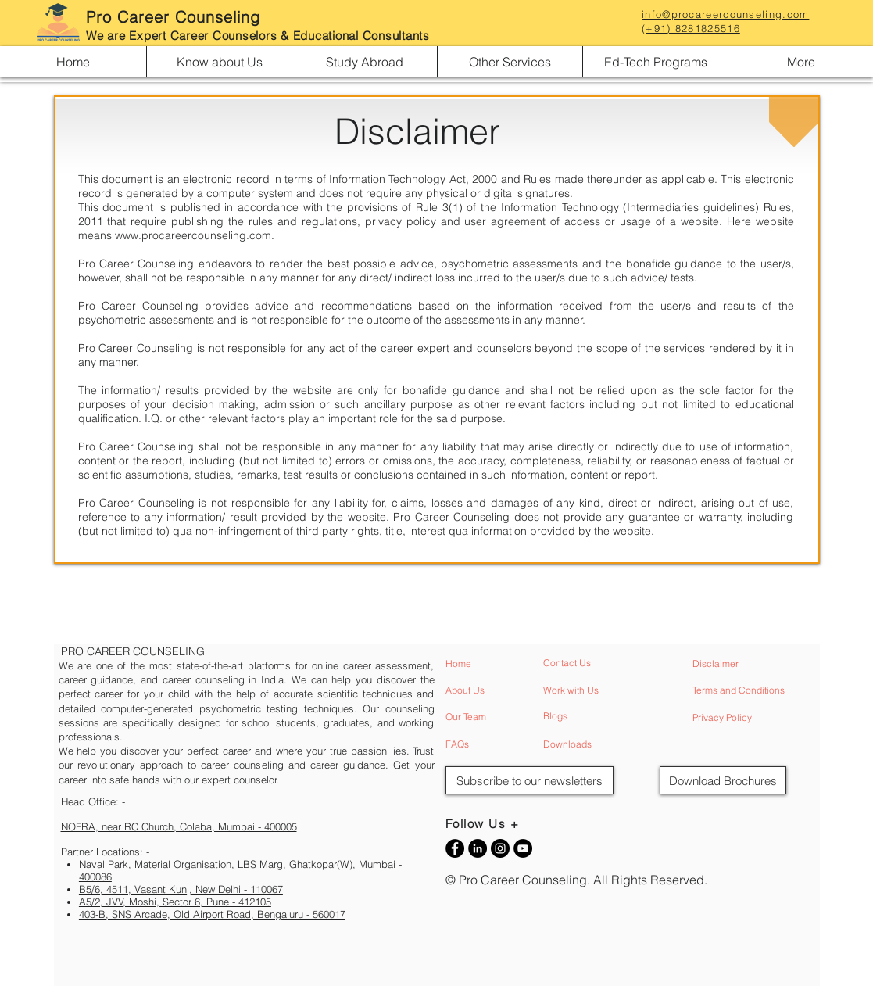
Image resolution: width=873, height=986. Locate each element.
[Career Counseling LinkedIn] (477, 848)
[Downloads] (606, 745)
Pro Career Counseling (173, 17)
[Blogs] (606, 716)
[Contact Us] (606, 663)
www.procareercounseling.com (193, 235)
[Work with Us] (606, 691)
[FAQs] (508, 745)
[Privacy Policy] (755, 718)
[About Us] (508, 691)
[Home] (508, 664)
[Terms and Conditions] (755, 691)
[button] (219, 61)
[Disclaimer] (755, 664)
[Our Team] (508, 717)
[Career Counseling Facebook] (454, 848)
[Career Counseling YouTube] (522, 848)
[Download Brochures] (723, 780)
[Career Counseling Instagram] (500, 848)
